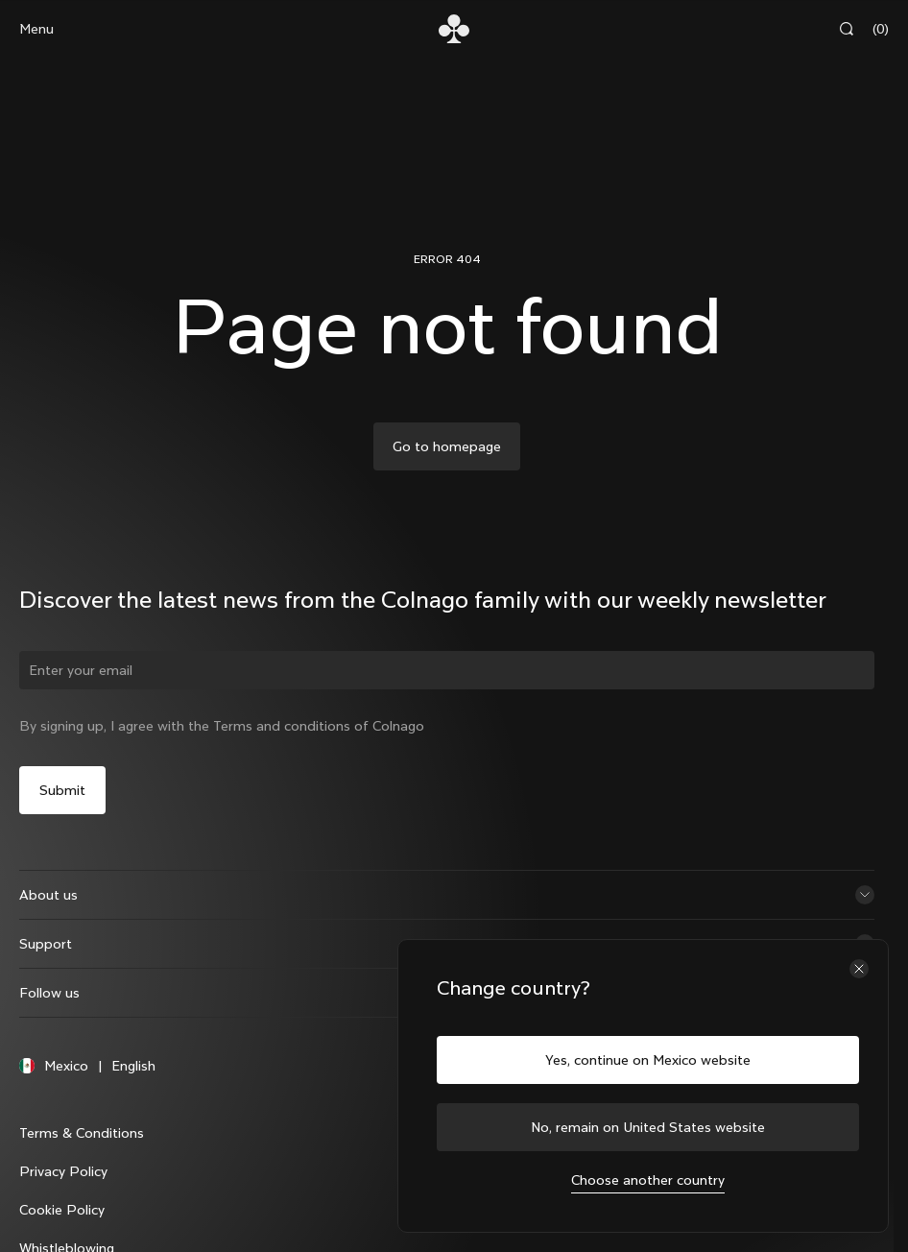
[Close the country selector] (859, 968)
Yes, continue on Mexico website (648, 1060)
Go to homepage (447, 446)
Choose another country (648, 1180)
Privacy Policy (63, 1171)
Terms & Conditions (81, 1133)
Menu (36, 28)
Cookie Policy (62, 1209)
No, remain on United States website (648, 1127)
